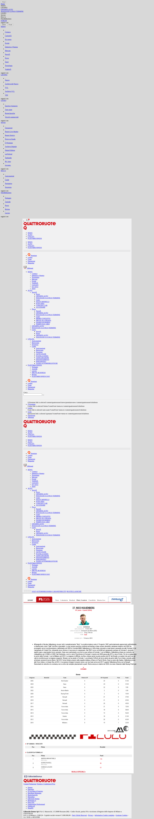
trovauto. (8, 165)
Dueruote (31, 789)
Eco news (8, 39)
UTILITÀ (31, 236)
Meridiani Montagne (34, 793)
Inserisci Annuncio (11, 106)
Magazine (31, 263)
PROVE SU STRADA (43, 320)
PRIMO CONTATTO (43, 318)
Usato (30, 259)
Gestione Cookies (121, 815)
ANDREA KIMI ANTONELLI (48, 758)
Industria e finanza (38, 275)
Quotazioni (8, 128)
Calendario (64, 600)
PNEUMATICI (41, 361)
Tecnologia (8, 66)
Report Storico (10, 135)
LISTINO (4, 75)
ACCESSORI (40, 307)
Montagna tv (32, 800)
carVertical (8, 154)
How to (3, 171)
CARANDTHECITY (59, 591)
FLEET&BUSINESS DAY (41, 376)
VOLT (34, 591)
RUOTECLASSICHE (74, 591)
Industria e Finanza (11, 47)
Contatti (26, 784)
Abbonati (31, 417)
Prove (7, 58)
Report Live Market (11, 132)
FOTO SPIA (40, 303)
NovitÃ (7, 54)
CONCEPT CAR (41, 305)
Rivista (7, 209)
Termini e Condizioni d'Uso (46, 784)
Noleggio (8, 198)
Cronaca (8, 32)
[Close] (3, 2)
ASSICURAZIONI (42, 358)
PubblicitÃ (31, 806)
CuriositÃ (8, 36)
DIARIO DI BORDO (43, 322)
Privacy (90, 815)
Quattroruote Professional (36, 804)
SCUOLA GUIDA (42, 356)
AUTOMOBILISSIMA (44, 591)
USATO (3, 100)
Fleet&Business (6, 193)
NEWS (3, 27)
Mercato (8, 51)
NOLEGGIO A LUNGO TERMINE (48, 298)
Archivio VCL (10, 91)
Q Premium (9, 143)
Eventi (7, 43)
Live (103, 600)
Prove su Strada (10, 139)
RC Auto (8, 161)
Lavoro (7, 213)
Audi (85, 634)
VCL (6, 88)
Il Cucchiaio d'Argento (35, 791)
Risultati (72, 600)
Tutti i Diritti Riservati (79, 815)
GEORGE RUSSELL (46, 763)
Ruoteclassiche (10, 113)
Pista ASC (31, 802)
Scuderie (84, 600)
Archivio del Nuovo (11, 84)
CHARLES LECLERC (46, 767)
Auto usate (8, 110)
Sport (7, 62)
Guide (7, 180)
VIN (6, 95)
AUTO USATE (41, 354)
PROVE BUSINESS (39, 373)
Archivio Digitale (11, 146)
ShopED (30, 808)
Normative (8, 183)
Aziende (8, 202)
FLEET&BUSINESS (35, 238)
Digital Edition (10, 150)
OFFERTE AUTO (42, 296)
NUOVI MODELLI (42, 302)
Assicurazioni (9, 176)
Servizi (3, 122)
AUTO (30, 235)
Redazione (32, 784)
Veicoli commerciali (11, 117)
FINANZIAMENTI (42, 359)
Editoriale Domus (33, 799)
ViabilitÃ (8, 69)
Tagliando (8, 158)
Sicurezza (8, 187)
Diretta (99, 600)
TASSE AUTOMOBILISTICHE (47, 363)
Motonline (31, 797)
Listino (30, 257)
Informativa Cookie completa (104, 815)
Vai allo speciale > (78, 772)
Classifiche (92, 600)
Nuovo (7, 80)
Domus (30, 787)
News (57, 600)
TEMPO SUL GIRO (43, 324)
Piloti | (78, 600)
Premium (34, 255)
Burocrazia (35, 343)
